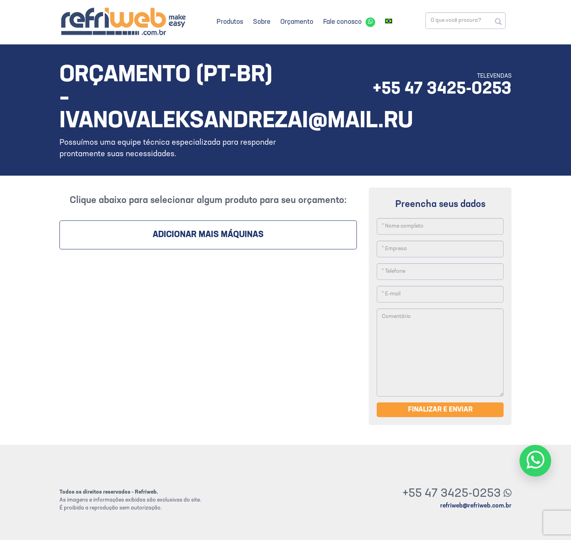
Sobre (261, 22)
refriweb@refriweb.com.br (476, 506)
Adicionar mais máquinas (208, 234)
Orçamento (296, 22)
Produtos (230, 22)
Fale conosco (342, 22)
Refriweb (122, 21)
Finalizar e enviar (440, 410)
